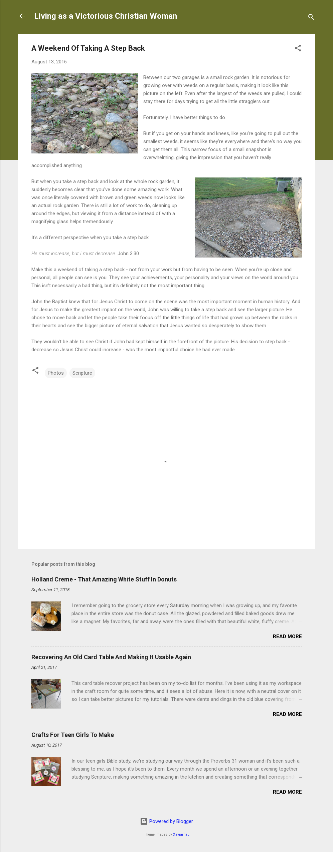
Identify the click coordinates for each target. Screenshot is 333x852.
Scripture (82, 373)
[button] (298, 49)
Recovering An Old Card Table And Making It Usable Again (111, 657)
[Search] (311, 18)
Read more (287, 636)
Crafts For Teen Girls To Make (72, 734)
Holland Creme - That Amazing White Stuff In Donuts (104, 579)
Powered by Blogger (166, 821)
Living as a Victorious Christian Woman (105, 16)
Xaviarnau (181, 834)
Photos (56, 373)
